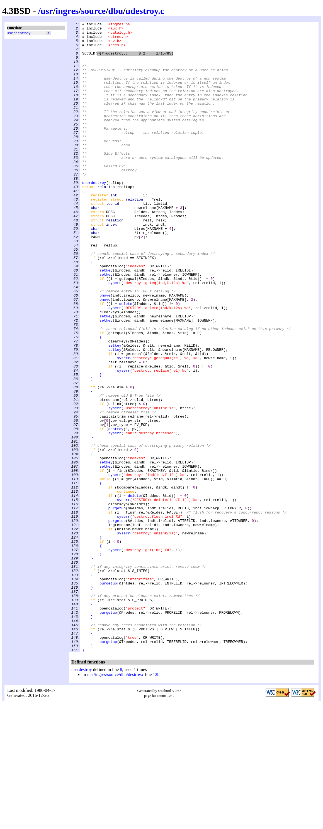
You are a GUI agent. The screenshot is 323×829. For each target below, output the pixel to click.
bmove (104, 350)
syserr (114, 335)
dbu (115, 11)
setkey (106, 320)
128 (156, 800)
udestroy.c (144, 11)
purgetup (116, 605)
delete (125, 360)
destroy (115, 510)
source (93, 11)
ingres (67, 11)
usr (47, 11)
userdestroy (19, 33)
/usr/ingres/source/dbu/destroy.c (115, 800)
